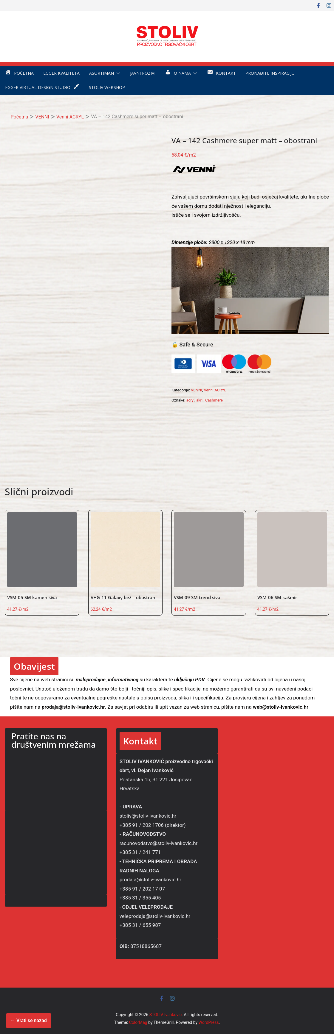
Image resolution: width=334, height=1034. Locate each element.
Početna (19, 117)
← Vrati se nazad (28, 1020)
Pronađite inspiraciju (270, 73)
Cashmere (214, 400)
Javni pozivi (142, 73)
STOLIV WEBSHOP (107, 87)
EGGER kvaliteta (61, 73)
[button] (117, 73)
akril (199, 400)
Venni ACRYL (70, 117)
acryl (190, 400)
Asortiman (101, 73)
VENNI (42, 117)
